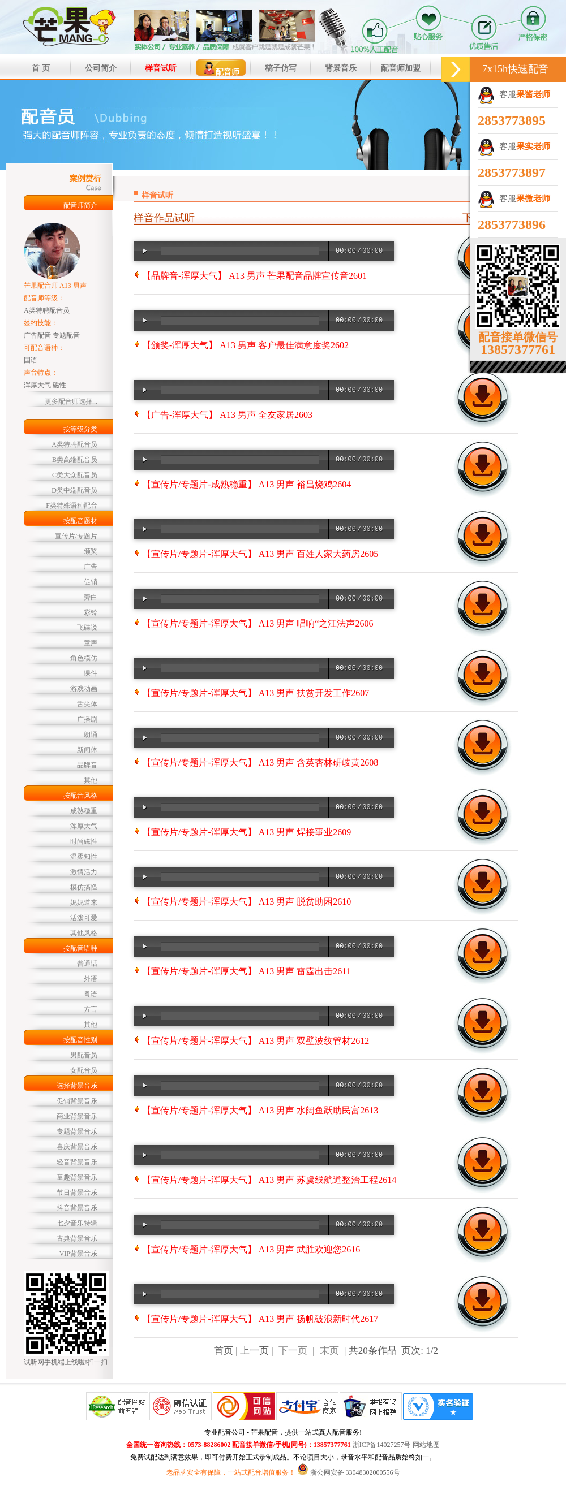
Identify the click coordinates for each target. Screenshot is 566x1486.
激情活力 (83, 872)
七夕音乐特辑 (77, 1223)
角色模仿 (83, 658)
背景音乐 (341, 68)
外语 (90, 979)
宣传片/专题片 (76, 536)
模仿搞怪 (83, 887)
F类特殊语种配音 (71, 505)
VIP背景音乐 (78, 1254)
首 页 (41, 68)
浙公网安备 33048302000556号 (355, 1472)
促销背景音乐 (77, 1101)
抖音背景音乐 (77, 1208)
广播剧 (87, 719)
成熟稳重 (83, 811)
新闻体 (87, 750)
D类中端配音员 (74, 490)
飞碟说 (87, 628)
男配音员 (83, 1055)
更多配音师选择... (71, 401)
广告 (90, 567)
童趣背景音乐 (77, 1177)
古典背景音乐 (77, 1238)
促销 (90, 582)
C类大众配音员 (74, 475)
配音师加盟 (401, 68)
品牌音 (87, 765)
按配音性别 (80, 1040)
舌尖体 (87, 704)
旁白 (90, 597)
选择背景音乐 (77, 1086)
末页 (329, 1350)
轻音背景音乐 (77, 1162)
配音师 (220, 68)
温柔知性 (83, 857)
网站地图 (426, 1445)
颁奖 (90, 551)
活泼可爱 (83, 918)
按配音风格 (80, 796)
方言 (90, 1009)
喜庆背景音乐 (77, 1147)
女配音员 (83, 1070)
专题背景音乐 (77, 1131)
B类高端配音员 (74, 460)
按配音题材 (80, 521)
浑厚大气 (83, 826)
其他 (90, 780)
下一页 (292, 1350)
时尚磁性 (83, 841)
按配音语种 (80, 948)
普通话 (87, 963)
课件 (90, 673)
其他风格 (83, 933)
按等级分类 (80, 429)
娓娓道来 (83, 902)
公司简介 (101, 68)
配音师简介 (80, 205)
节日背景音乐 (77, 1192)
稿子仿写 (281, 68)
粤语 (90, 994)
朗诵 (90, 734)
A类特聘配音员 (74, 444)
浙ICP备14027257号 (382, 1445)
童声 (90, 643)
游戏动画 (83, 689)
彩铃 (90, 612)
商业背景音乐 (77, 1116)
